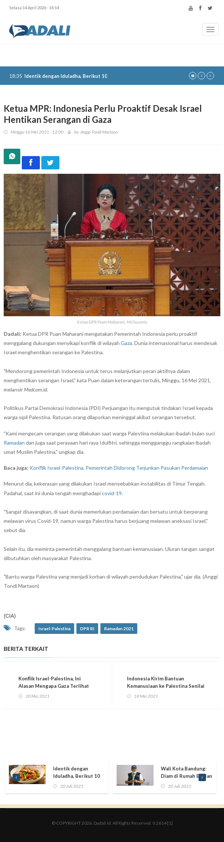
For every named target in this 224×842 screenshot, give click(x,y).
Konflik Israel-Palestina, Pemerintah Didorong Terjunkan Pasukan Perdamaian (119, 468)
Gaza (126, 343)
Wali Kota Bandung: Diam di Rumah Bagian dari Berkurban (186, 776)
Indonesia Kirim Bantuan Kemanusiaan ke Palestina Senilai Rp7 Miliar (165, 686)
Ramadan (14, 442)
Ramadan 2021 (119, 628)
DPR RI (87, 628)
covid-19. (112, 493)
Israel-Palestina (54, 628)
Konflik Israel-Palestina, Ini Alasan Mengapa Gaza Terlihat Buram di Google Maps (53, 686)
